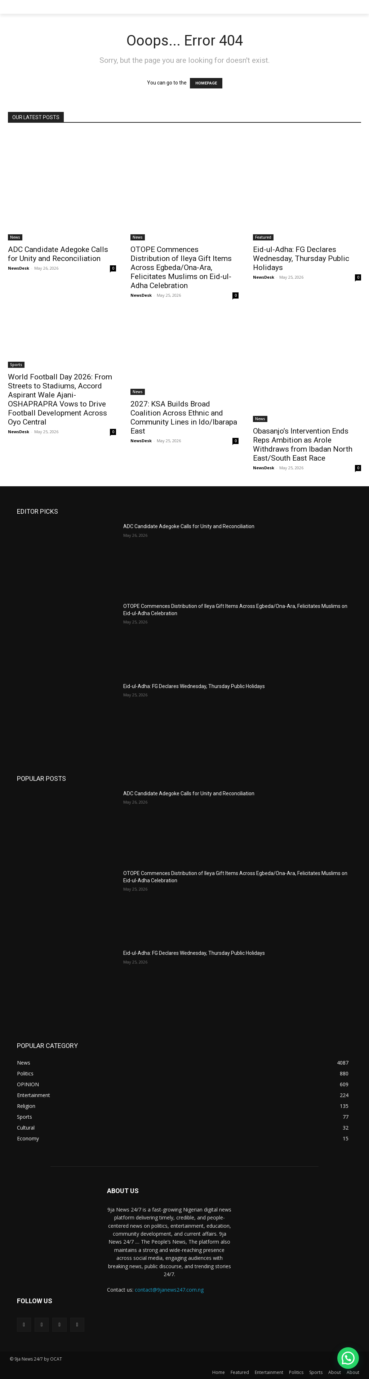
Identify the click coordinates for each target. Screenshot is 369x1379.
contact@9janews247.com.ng (169, 1289)
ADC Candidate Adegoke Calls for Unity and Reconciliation (58, 254)
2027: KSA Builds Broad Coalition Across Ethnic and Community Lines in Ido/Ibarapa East (183, 417)
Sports (16, 364)
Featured (263, 237)
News (15, 237)
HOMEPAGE (206, 83)
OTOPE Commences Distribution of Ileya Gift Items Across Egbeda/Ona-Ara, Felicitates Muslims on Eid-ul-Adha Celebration (181, 267)
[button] (348, 1358)
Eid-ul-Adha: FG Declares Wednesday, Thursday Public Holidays (301, 258)
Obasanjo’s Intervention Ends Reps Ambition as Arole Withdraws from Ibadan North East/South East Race (302, 444)
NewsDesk (18, 268)
